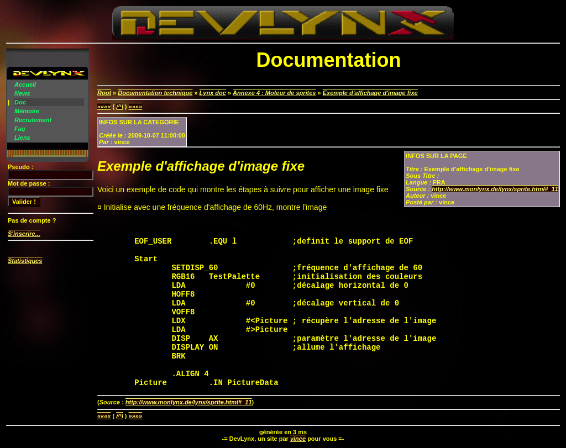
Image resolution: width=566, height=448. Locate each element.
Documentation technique (155, 92)
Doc (20, 102)
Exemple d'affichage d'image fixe (370, 92)
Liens (22, 137)
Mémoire (26, 111)
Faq (19, 128)
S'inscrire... (24, 233)
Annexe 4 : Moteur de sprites (274, 92)
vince (298, 438)
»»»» (135, 106)
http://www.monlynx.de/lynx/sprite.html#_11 (495, 189)
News (22, 93)
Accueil (25, 84)
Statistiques (25, 260)
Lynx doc (213, 92)
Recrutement (32, 120)
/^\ (119, 106)
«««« (104, 106)
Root (104, 92)
